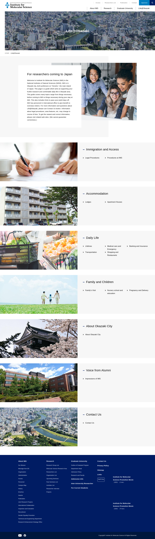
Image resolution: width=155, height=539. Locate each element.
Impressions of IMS (93, 379)
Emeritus (21, 492)
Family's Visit (90, 290)
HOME (7, 53)
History (20, 488)
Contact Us (89, 423)
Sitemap (100, 470)
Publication (123, 3)
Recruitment (22, 512)
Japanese (144, 3)
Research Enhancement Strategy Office (30, 522)
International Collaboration (26, 505)
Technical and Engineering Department (30, 518)
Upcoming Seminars (52, 478)
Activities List (50, 485)
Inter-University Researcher (82, 483)
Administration (22, 475)
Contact (134, 3)
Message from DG (23, 468)
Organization (22, 472)
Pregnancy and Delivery (138, 290)
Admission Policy (76, 472)
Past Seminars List (52, 482)
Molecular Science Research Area (56, 468)
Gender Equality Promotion (26, 515)
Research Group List (52, 465)
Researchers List (110, 3)
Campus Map (22, 485)
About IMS (94, 8)
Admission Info (77, 479)
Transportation (91, 252)
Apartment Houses (114, 202)
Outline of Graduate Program (80, 465)
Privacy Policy (103, 465)
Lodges (88, 202)
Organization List (51, 475)
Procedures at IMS (114, 158)
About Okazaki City (93, 334)
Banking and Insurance (138, 246)
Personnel (21, 482)
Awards (20, 495)
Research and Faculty (77, 475)
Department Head (76, 468)
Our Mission (22, 465)
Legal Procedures (92, 158)
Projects (48, 492)
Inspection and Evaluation (26, 508)
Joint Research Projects (25, 502)
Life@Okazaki (144, 8)
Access (98, 3)
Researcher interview (52, 488)
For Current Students (79, 488)
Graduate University (125, 8)
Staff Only (101, 479)
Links (99, 474)
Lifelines (88, 246)
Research (108, 8)
